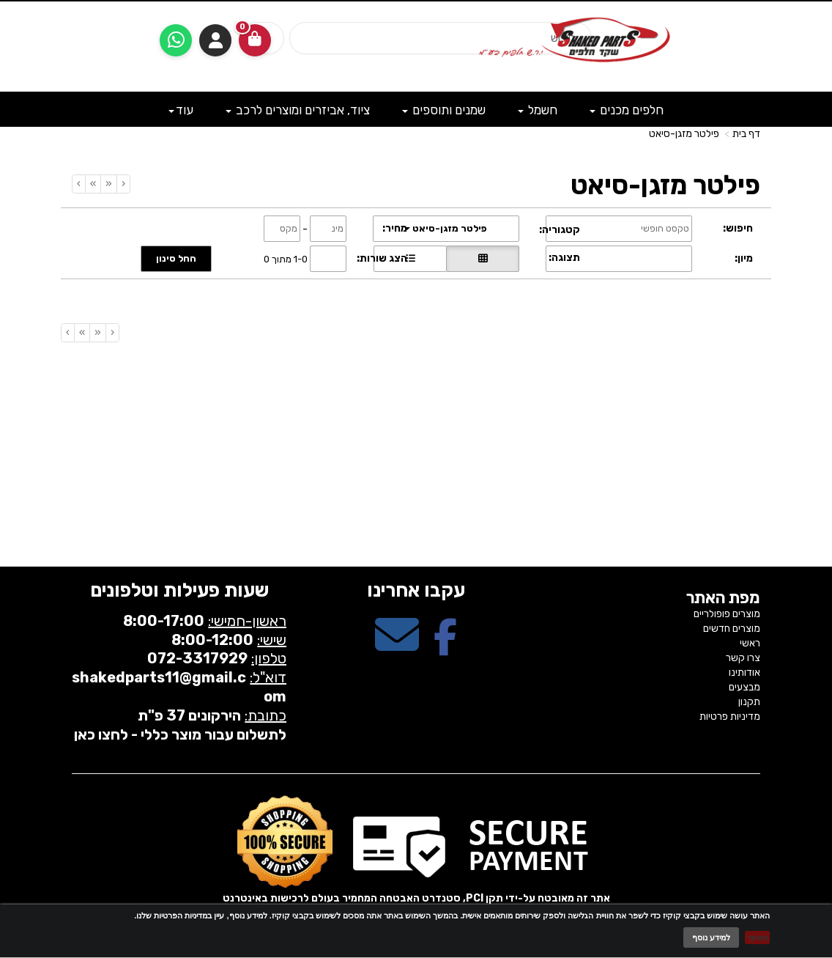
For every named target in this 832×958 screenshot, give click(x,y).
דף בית (746, 134)
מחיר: (394, 228)
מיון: (744, 258)
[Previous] (108, 184)
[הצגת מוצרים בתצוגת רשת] (482, 259)
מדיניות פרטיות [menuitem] (729, 716)
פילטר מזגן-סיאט (684, 134)
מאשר (757, 937)
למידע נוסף (711, 937)
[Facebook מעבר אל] (445, 647)
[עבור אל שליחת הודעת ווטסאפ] (176, 40)
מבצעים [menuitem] (744, 687)
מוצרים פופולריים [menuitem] (727, 614)
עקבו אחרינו (416, 590)
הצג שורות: (382, 258)
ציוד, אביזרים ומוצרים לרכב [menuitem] (298, 110)
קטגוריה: (559, 230)
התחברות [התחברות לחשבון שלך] (215, 40)
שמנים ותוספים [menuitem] (444, 110)
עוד (180, 110)
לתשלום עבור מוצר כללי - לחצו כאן (180, 734)
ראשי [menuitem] (750, 643)
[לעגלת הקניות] (255, 40)
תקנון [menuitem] (749, 702)
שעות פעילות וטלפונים (179, 590)
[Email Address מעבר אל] (397, 647)
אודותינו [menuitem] (744, 672)
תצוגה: (564, 257)
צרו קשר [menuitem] (743, 658)
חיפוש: (738, 228)
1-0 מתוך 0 (286, 258)
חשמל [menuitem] (537, 110)
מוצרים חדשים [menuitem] (731, 628)
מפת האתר (723, 598)
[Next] (92, 184)
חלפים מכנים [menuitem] (627, 110)
